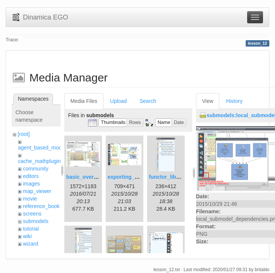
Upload (118, 101)
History (234, 101)
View (207, 101)
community (36, 169)
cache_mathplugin (39, 161)
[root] (24, 134)
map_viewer (37, 191)
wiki (27, 236)
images (31, 184)
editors (31, 176)
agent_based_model (42, 148)
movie (30, 199)
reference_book (41, 206)
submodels (36, 221)
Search (148, 101)
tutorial (31, 229)
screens (32, 214)
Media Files (83, 101)
